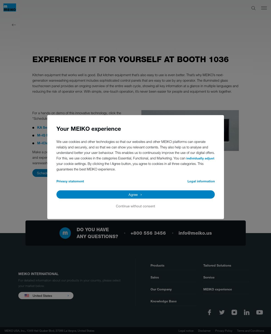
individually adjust (200, 158)
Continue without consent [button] (135, 206)
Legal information (201, 181)
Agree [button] (133, 194)
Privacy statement (70, 181)
